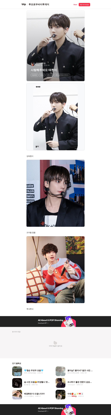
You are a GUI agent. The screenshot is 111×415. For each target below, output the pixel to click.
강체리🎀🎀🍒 (72, 396)
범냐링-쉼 (27, 384)
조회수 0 (37, 396)
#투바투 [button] (49, 75)
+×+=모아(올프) (29, 396)
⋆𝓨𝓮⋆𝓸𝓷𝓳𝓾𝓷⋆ (71, 384)
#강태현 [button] (34, 75)
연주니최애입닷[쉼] (30, 373)
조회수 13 (80, 384)
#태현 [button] (42, 75)
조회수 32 (35, 384)
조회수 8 (80, 396)
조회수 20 (83, 373)
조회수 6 (40, 373)
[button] (75, 4)
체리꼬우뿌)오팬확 (73, 373)
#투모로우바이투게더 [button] (62, 75)
